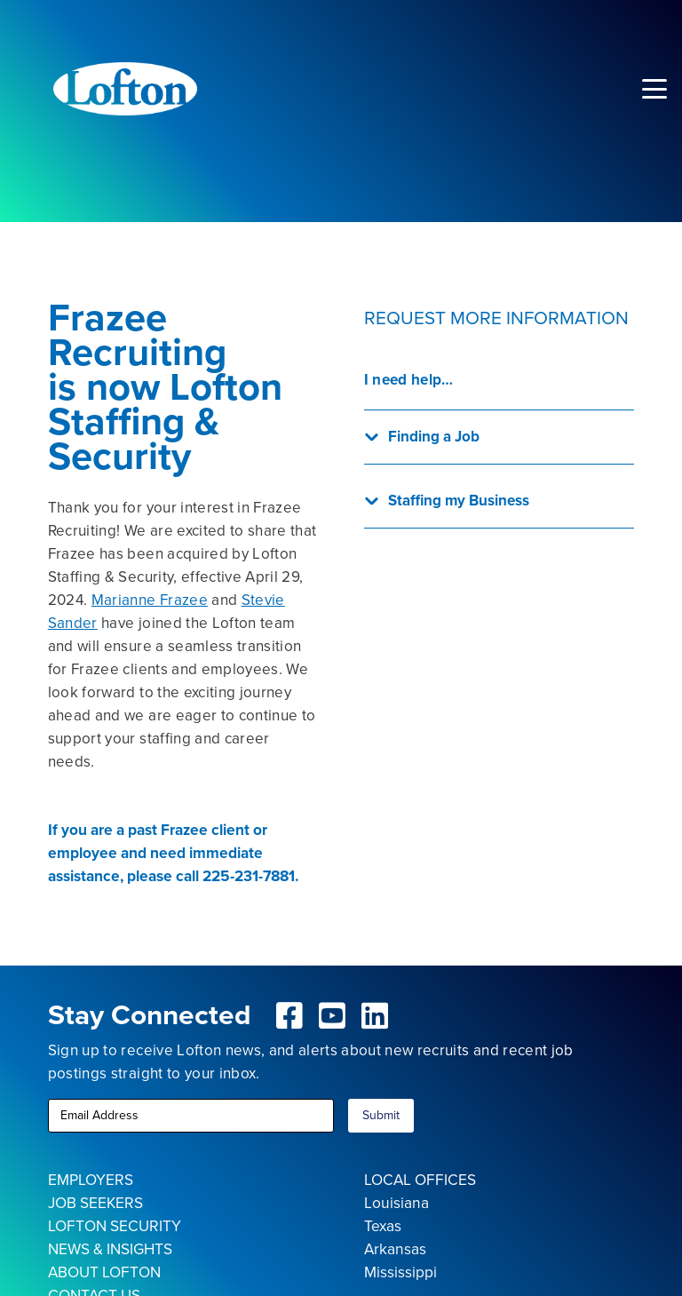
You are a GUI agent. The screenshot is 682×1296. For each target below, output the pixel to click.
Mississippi (400, 1272)
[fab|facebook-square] (290, 1015)
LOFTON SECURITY (114, 1225)
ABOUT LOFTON (104, 1272)
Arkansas (395, 1248)
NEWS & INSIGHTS (110, 1248)
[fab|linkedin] (374, 1015)
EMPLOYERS (90, 1179)
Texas (382, 1225)
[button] (654, 88)
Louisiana (396, 1202)
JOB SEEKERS (95, 1202)
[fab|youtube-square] (332, 1015)
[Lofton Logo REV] (125, 88)
